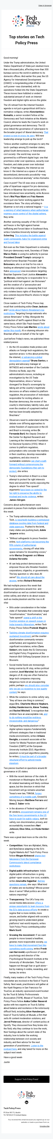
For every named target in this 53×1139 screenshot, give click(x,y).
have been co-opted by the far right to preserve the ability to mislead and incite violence (28, 493)
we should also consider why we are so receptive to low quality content (29, 689)
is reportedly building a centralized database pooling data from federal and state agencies (29, 523)
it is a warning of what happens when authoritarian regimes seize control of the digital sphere (26, 210)
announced (15, 271)
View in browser (45, 5)
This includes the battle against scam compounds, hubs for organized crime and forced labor (25, 239)
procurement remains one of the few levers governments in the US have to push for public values (29, 815)
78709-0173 (10, 1115)
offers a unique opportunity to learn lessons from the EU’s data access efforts (29, 906)
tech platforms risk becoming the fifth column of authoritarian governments (29, 545)
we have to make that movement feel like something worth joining (28, 945)
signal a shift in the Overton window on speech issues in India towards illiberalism (27, 621)
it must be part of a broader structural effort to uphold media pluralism (27, 760)
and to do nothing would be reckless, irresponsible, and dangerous (28, 717)
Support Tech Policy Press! (26, 1079)
